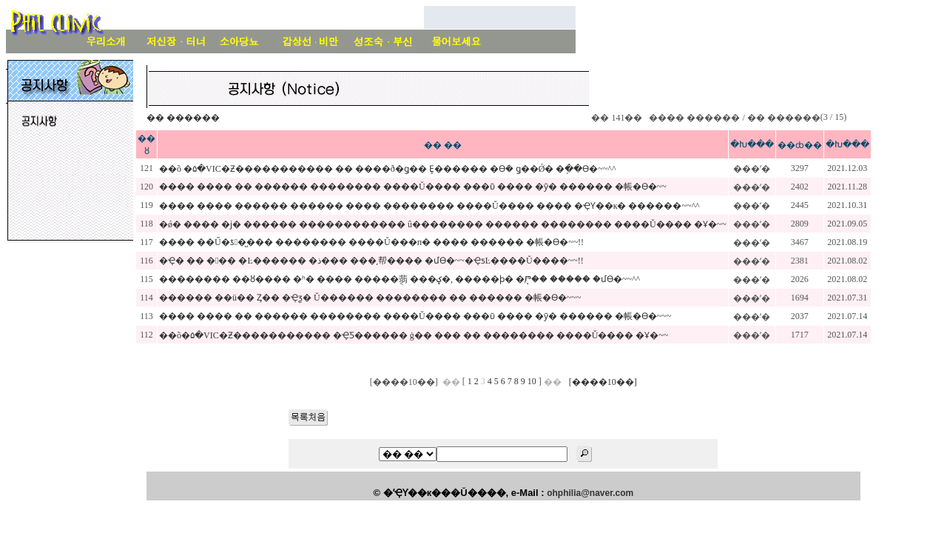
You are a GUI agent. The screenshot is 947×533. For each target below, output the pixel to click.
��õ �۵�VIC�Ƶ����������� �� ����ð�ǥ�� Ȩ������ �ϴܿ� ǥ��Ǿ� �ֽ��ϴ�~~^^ (387, 169)
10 (532, 381)
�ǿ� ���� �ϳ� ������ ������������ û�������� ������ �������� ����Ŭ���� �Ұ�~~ (443, 224)
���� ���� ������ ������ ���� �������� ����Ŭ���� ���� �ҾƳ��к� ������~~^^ (429, 206)
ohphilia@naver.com (590, 493)
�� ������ (183, 118)
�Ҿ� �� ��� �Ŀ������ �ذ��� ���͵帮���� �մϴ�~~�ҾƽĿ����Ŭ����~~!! (371, 260)
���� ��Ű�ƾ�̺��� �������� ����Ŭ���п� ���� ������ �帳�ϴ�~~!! (371, 242)
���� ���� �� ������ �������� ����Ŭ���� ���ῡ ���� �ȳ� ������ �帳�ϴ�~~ (413, 186)
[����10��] (603, 382)
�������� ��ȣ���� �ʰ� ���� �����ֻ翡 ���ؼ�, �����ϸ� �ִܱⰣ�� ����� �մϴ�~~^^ (399, 279)
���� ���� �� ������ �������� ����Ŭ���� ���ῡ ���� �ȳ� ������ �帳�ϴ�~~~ (415, 316)
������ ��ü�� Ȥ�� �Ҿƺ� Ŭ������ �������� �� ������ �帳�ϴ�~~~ (370, 297)
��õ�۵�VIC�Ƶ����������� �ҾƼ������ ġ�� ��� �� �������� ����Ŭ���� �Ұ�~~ (413, 335)
